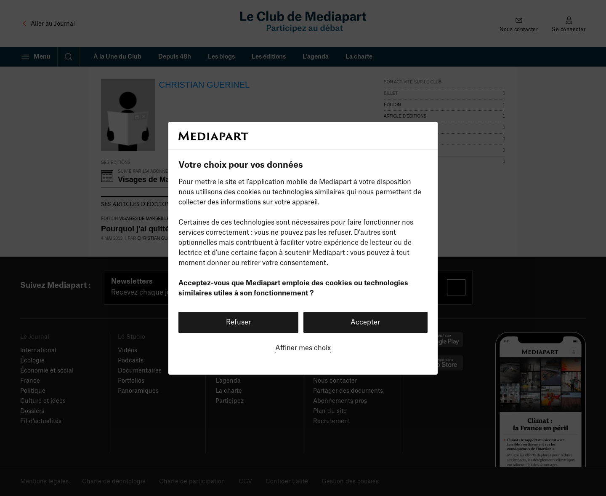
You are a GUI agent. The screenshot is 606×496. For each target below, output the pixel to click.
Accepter (365, 322)
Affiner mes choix (303, 348)
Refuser (238, 322)
